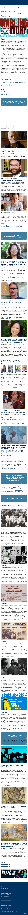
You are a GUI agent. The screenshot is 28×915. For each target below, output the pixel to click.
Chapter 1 (4, 529)
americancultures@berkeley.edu (10, 73)
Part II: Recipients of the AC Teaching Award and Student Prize (13, 82)
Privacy (2, 909)
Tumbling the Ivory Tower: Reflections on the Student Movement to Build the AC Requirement (12, 226)
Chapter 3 (4, 603)
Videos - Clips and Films (5, 92)
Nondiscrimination (4, 908)
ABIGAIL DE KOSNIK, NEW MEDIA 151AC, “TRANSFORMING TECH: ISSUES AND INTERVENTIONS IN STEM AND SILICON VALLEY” (14, 263)
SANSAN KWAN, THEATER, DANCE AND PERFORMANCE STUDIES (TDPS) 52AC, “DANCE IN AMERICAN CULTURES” (14, 340)
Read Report (12, 468)
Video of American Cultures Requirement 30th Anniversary (14, 116)
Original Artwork (21, 424)
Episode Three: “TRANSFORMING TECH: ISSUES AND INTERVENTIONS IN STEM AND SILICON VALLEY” (14, 844)
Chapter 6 (4, 712)
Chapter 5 (4, 677)
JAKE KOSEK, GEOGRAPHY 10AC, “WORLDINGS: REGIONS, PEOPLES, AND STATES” (12, 302)
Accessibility (3, 907)
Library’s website (18, 490)
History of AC (3, 91)
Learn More (14, 492)
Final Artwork (14, 424)
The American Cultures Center (10, 7)
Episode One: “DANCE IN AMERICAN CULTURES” (13, 766)
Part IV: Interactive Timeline (6, 85)
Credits (6, 888)
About (6, 10)
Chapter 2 (4, 565)
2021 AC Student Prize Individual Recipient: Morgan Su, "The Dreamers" (13, 411)
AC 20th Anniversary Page (6, 866)
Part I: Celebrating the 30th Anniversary (9, 81)
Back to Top (25, 913)
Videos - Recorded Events (6, 94)
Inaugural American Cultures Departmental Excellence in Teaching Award (12, 361)
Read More (8, 318)
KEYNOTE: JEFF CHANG (9, 213)
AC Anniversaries (11, 10)
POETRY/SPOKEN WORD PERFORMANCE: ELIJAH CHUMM (11, 179)
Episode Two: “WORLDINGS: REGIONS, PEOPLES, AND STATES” (13, 807)
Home (2, 10)
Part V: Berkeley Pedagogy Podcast (8, 86)
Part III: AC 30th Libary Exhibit (7, 83)
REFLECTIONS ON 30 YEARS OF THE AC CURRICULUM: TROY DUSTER (14, 150)
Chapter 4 (4, 642)
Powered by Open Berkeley (6, 905)
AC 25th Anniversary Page (6, 864)
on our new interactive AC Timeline (12, 505)
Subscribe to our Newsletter (6, 900)
